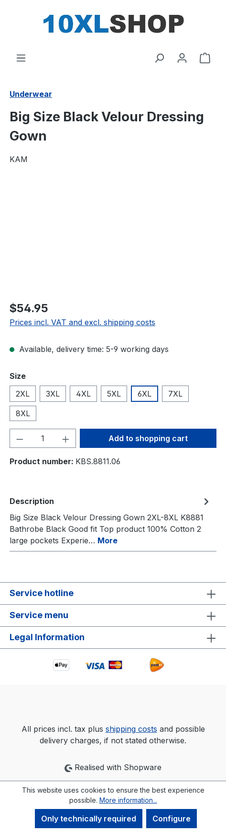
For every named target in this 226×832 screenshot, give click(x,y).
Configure (171, 818)
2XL (23, 393)
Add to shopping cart (148, 438)
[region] (113, 238)
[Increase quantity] (66, 438)
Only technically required (88, 818)
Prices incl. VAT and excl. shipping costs (82, 322)
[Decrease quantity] (20, 438)
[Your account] (182, 57)
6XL (144, 393)
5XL (114, 393)
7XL (175, 393)
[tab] (111, 520)
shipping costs (131, 729)
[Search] (159, 57)
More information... (128, 800)
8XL (23, 413)
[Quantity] (43, 438)
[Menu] (21, 57)
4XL (83, 393)
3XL (53, 393)
